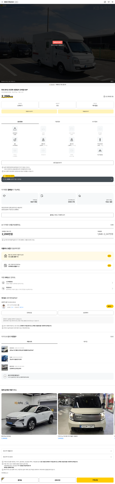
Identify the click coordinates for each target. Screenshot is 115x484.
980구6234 (11, 2)
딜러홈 (109, 306)
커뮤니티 (29, 341)
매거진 (85, 341)
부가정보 (94, 122)
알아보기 (57, 256)
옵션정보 (20, 122)
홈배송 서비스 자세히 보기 (57, 215)
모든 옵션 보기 (57, 163)
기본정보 (57, 122)
